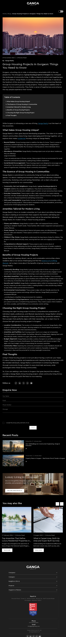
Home (5, 13)
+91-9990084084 (33, 624)
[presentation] (16, 416)
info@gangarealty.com (34, 627)
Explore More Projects (14, 490)
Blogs (9, 13)
